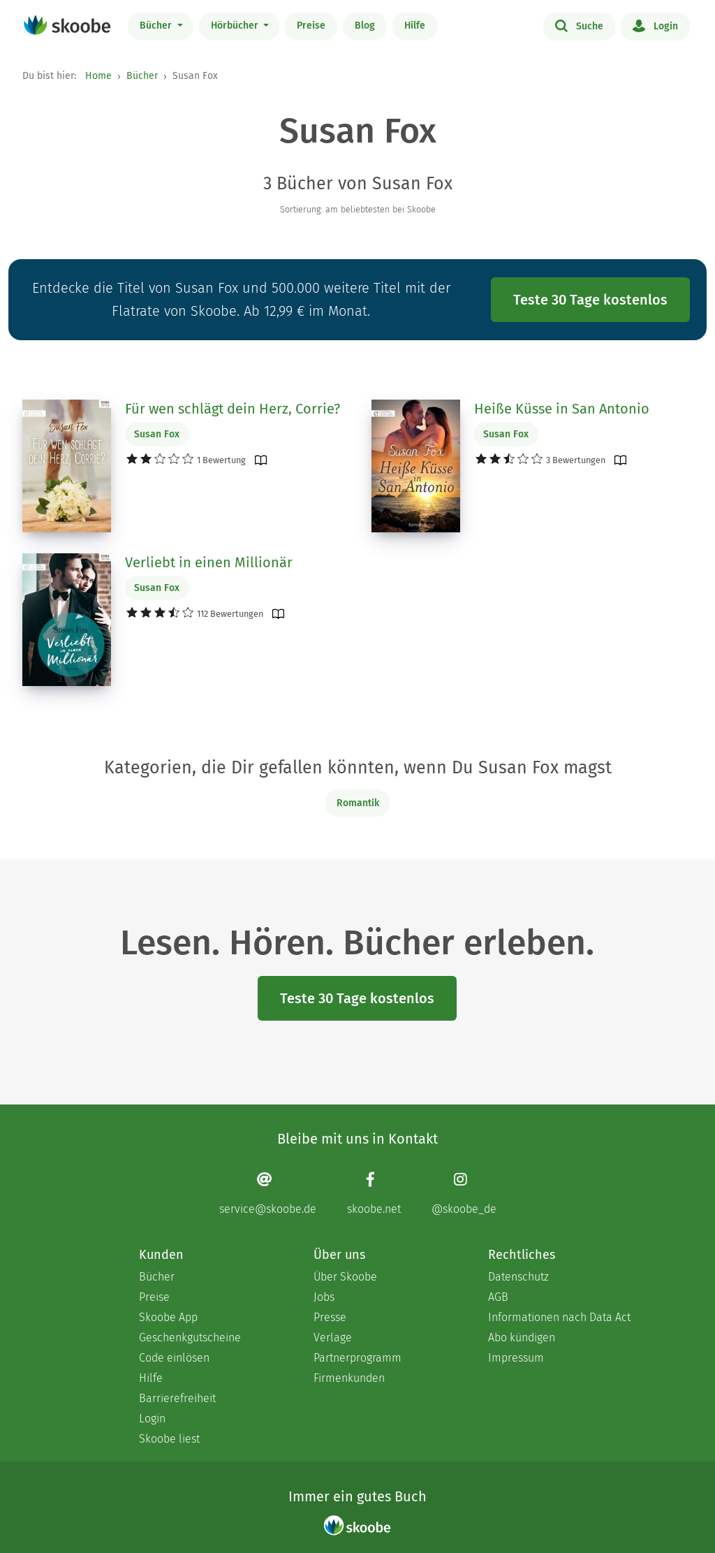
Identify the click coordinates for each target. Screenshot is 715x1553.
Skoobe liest (169, 1438)
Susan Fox (156, 434)
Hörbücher (236, 25)
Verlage (333, 1337)
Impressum (516, 1357)
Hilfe (414, 25)
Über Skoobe (345, 1276)
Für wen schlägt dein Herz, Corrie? (232, 408)
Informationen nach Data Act (559, 1317)
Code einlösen (174, 1357)
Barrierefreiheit (177, 1398)
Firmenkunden (349, 1378)
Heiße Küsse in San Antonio (561, 408)
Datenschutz (518, 1276)
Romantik (358, 803)
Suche (579, 25)
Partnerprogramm (357, 1357)
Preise (311, 25)
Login (655, 25)
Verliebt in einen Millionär (209, 562)
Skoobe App (168, 1317)
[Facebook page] (374, 1193)
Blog (365, 25)
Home (98, 76)
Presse (330, 1317)
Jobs (324, 1297)
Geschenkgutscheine (190, 1337)
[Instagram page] (464, 1193)
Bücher (157, 25)
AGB (498, 1297)
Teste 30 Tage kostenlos (590, 299)
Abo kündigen (521, 1337)
